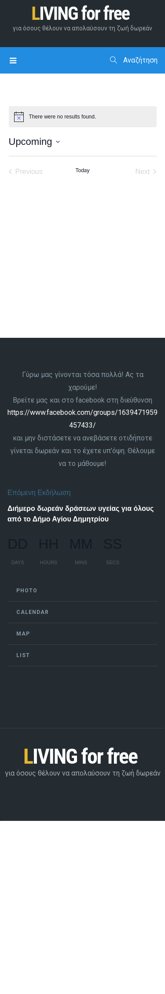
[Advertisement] (82, 907)
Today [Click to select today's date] (82, 170)
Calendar (32, 612)
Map (23, 634)
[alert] (83, 116)
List (23, 655)
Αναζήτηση (134, 60)
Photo (26, 591)
